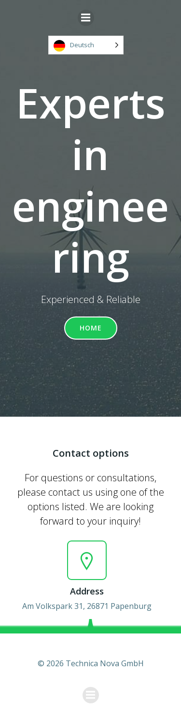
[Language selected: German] (86, 45)
